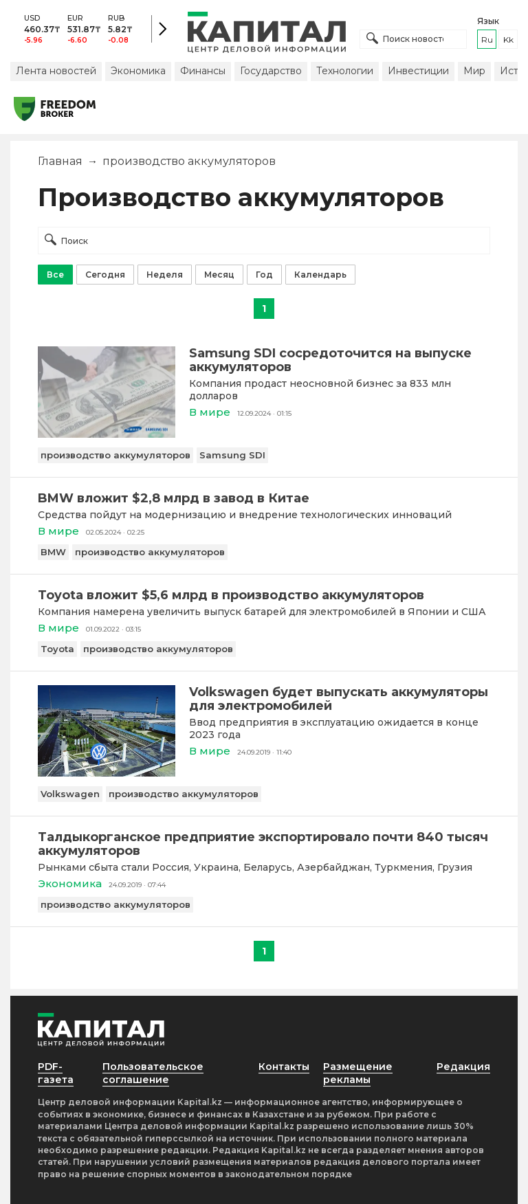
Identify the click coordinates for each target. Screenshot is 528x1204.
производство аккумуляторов (115, 454)
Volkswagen (70, 793)
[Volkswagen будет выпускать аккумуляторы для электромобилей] (106, 772)
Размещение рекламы (358, 1073)
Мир (474, 71)
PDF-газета (56, 1073)
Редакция (463, 1066)
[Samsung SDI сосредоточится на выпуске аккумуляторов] (106, 434)
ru (487, 39)
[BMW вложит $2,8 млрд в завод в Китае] (264, 498)
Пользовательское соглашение (153, 1073)
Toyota (57, 648)
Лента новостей (56, 71)
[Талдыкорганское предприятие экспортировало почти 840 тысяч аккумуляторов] (264, 844)
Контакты (283, 1066)
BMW (53, 551)
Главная (60, 161)
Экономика (138, 71)
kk (508, 39)
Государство (271, 71)
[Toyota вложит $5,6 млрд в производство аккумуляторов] (264, 595)
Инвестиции (418, 71)
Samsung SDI (232, 454)
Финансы (203, 71)
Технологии (344, 71)
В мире (209, 412)
